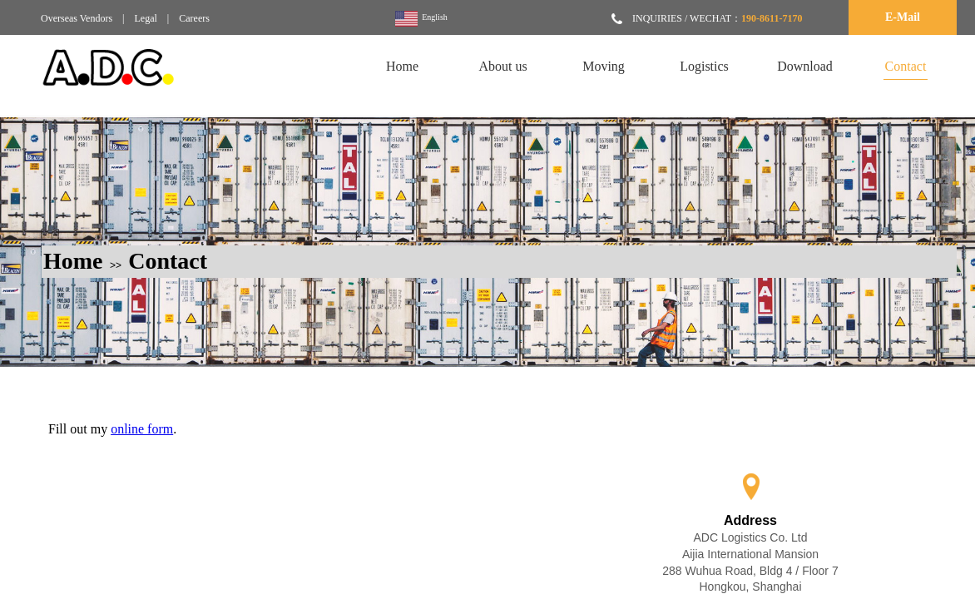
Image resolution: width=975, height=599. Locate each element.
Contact (167, 261)
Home (73, 261)
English (421, 19)
